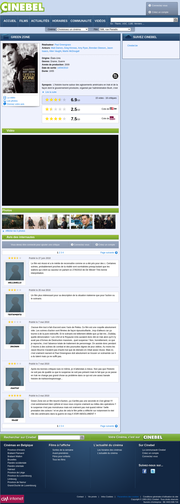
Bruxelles (12, 459)
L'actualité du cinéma (107, 453)
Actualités (40, 20)
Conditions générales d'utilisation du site (160, 497)
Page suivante (107, 252)
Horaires (59, 20)
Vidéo (8, 131)
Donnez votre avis (15, 104)
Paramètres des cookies (128, 497)
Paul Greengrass (63, 44)
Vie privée (92, 497)
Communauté (81, 20)
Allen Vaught (55, 51)
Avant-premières (60, 453)
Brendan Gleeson (97, 48)
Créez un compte (160, 12)
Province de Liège (16, 472)
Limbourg (12, 479)
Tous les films (58, 459)
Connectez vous (159, 5)
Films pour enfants (61, 456)
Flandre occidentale (17, 463)
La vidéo (11, 97)
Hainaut (11, 469)
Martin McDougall (71, 51)
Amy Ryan (83, 48)
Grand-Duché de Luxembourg (22, 485)
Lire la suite (50, 92)
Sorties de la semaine (62, 450)
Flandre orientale (16, 466)
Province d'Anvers (16, 450)
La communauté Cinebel (154, 450)
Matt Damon (57, 48)
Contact (80, 497)
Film (96, 29)
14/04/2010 (62, 68)
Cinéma (51, 29)
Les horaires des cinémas (109, 450)
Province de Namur (17, 482)
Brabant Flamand (16, 453)
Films (23, 20)
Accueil (10, 20)
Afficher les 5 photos (13, 231)
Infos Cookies (107, 497)
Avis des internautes (18, 237)
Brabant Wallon (15, 456)
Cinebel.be (132, 45)
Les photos (12, 101)
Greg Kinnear (70, 48)
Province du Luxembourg (19, 476)
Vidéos (100, 20)
